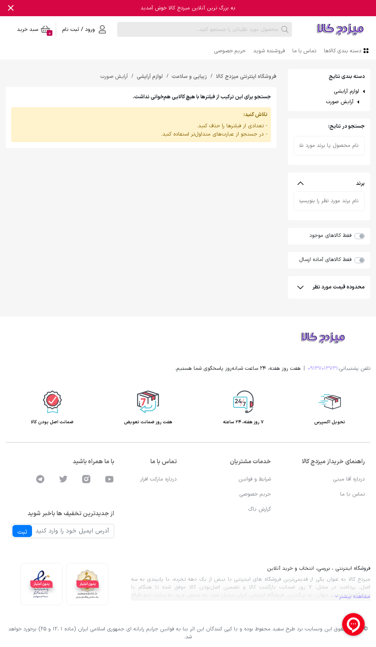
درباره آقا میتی (349, 479)
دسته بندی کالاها (347, 50)
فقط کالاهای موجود (330, 236)
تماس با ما (304, 51)
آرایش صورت (339, 102)
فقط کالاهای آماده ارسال (325, 260)
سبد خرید (34, 30)
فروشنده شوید (269, 51)
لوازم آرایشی (346, 91)
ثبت (22, 532)
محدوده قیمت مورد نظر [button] (331, 287)
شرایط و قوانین (254, 479)
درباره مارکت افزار (158, 479)
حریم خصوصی (230, 51)
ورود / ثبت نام (84, 29)
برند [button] (331, 184)
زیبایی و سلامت (188, 77)
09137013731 (323, 368)
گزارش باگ (259, 509)
